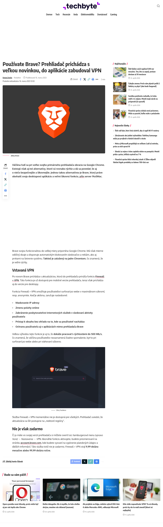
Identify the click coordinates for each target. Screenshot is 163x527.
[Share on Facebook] (80, 79)
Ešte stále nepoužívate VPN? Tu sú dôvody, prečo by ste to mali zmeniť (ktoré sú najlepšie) (141, 511)
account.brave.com (31, 446)
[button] (158, 6)
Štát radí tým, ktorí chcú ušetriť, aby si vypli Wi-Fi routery (137, 129)
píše (89, 176)
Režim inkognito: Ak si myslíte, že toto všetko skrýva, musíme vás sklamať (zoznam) (59, 511)
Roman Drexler (8, 77)
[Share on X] (84, 79)
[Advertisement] (81, 36)
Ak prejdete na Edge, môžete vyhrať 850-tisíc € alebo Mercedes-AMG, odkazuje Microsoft (101, 511)
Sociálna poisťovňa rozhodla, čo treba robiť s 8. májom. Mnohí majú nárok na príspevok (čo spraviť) (143, 97)
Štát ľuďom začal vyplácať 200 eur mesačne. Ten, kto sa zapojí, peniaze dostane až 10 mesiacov (142, 70)
